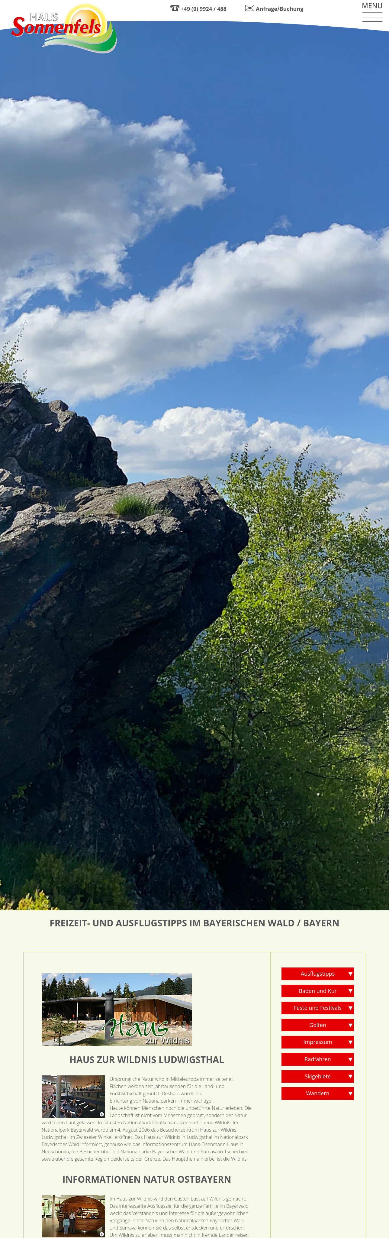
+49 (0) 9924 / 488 (204, 8)
